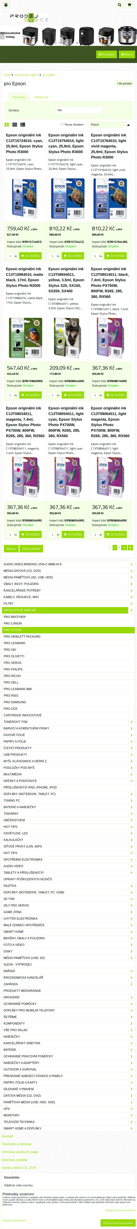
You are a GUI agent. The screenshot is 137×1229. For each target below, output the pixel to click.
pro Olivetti (14, 656)
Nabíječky (69, 1037)
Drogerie (69, 997)
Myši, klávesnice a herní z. (69, 761)
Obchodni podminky (16, 1144)
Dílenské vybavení (69, 1089)
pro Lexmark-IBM (18, 689)
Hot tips (69, 853)
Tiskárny (69, 814)
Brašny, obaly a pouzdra (69, 938)
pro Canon (13, 623)
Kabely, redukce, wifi (69, 597)
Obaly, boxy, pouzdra (69, 584)
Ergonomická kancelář (69, 978)
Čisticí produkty (69, 748)
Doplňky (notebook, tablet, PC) (69, 794)
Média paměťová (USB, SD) (69, 958)
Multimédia (69, 774)
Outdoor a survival (69, 1069)
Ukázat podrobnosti (14, 1220)
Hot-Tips (69, 827)
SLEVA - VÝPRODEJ (18, 964)
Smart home (69, 932)
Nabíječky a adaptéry (69, 1063)
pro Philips (13, 669)
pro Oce (11, 708)
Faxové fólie (69, 735)
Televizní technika (69, 1122)
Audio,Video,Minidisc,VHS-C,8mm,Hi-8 (69, 564)
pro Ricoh (12, 676)
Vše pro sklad (69, 1030)
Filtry (69, 604)
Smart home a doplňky (69, 1128)
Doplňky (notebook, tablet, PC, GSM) (69, 892)
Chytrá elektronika (69, 919)
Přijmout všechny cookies (118, 1223)
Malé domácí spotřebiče (69, 925)
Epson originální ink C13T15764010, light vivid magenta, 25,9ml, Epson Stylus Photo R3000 (109, 146)
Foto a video (69, 945)
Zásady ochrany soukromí (120, 1210)
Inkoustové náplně (69, 610)
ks (12, 256)
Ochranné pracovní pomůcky (69, 1056)
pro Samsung (15, 702)
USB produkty (69, 755)
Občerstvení (69, 820)
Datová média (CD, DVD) (69, 1096)
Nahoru (11, 548)
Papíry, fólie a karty (69, 1082)
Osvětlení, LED (69, 833)
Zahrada (69, 984)
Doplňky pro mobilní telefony (69, 1010)
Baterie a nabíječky (69, 807)
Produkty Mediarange (22, 990)
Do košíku (30, 256)
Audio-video (69, 866)
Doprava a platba (14, 1160)
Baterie (69, 1050)
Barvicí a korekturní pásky (69, 728)
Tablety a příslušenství (69, 873)
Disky (69, 951)
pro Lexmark (14, 643)
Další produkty (31, 548)
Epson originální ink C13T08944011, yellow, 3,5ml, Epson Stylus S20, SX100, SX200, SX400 (66, 280)
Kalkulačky (69, 840)
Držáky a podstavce (69, 781)
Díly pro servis (69, 905)
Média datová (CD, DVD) (69, 571)
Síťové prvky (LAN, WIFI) (69, 846)
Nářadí (69, 971)
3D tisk (69, 899)
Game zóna (69, 912)
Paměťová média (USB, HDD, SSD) (69, 1102)
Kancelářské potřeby (69, 590)
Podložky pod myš (69, 768)
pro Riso (11, 695)
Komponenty (69, 1023)
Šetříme (69, 1017)
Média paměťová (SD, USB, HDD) (69, 577)
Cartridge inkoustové (23, 715)
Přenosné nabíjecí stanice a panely (69, 1076)
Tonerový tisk (69, 722)
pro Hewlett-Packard (22, 636)
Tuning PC (69, 800)
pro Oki (10, 649)
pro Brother (15, 617)
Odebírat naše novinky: (18, 1185)
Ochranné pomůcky (69, 1004)
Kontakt (7, 1136)
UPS (69, 1109)
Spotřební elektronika (69, 859)
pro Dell (11, 682)
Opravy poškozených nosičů (28, 879)
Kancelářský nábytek (69, 1043)
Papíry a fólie (69, 741)
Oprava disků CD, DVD (19, 1168)
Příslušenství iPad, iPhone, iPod (30, 787)
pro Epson (12, 630)
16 (124, 547)
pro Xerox (12, 662)
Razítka (69, 886)
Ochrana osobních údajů (20, 1152)
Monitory (69, 1115)
